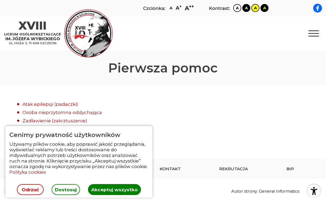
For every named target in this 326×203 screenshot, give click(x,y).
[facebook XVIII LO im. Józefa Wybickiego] (317, 8)
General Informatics (279, 191)
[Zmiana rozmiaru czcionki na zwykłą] (171, 8)
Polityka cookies (27, 172)
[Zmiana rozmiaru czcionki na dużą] (178, 8)
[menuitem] (170, 169)
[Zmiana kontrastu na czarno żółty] (264, 8)
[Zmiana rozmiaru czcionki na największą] (189, 8)
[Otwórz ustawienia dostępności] (314, 191)
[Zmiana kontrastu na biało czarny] (237, 8)
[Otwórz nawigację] (313, 33)
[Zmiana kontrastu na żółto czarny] (255, 8)
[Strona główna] (34, 33)
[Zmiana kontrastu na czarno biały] (246, 8)
